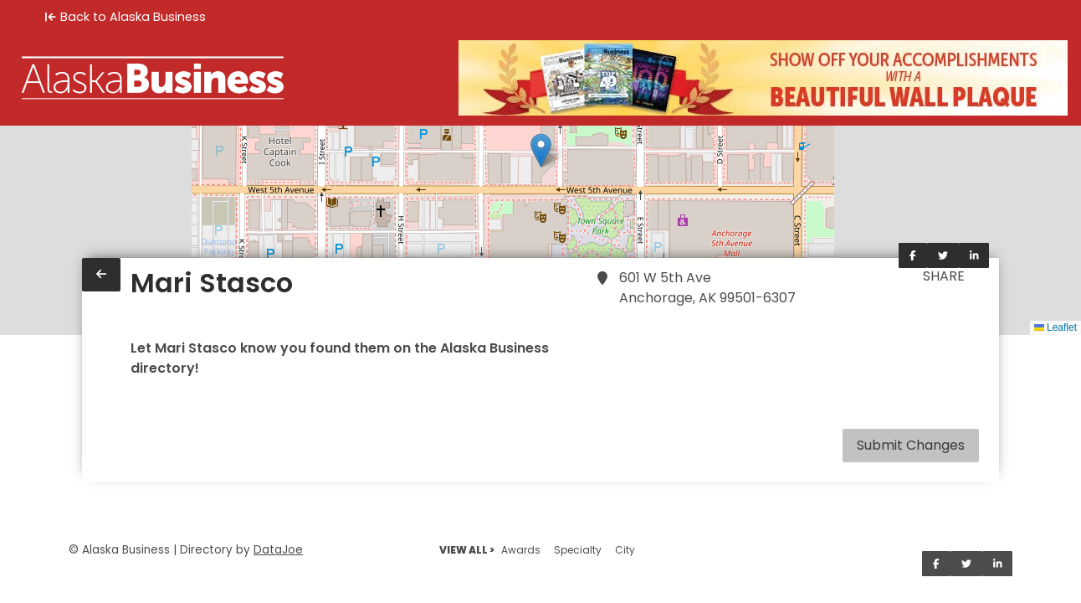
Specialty (578, 550)
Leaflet (1055, 327)
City (625, 550)
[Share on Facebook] (913, 255)
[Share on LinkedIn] (974, 255)
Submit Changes (911, 445)
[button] (540, 150)
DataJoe (278, 550)
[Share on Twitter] (943, 255)
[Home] (152, 77)
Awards (520, 550)
